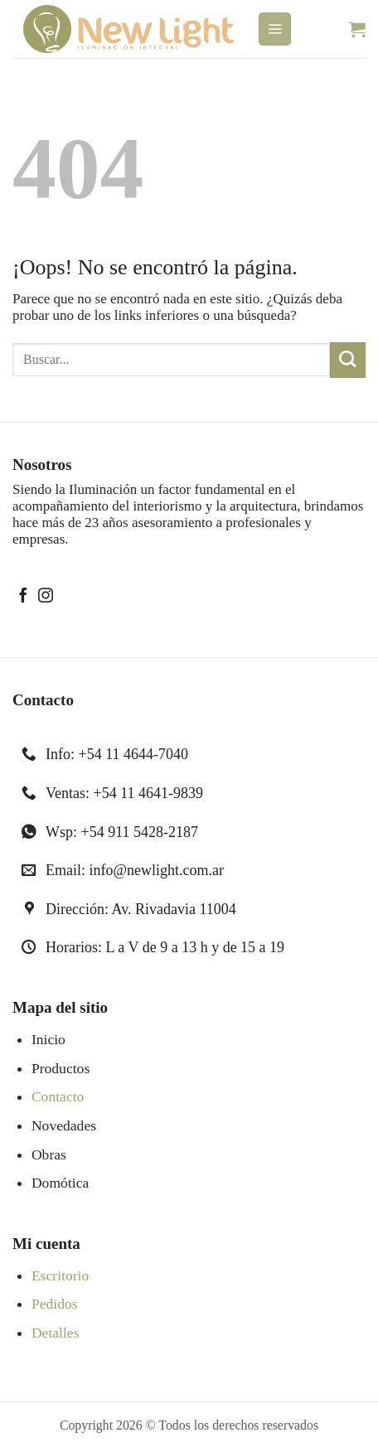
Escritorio (60, 1275)
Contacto (58, 1096)
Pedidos (55, 1303)
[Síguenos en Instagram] (45, 596)
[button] (275, 29)
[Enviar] (348, 360)
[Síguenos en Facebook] (23, 596)
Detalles (56, 1332)
